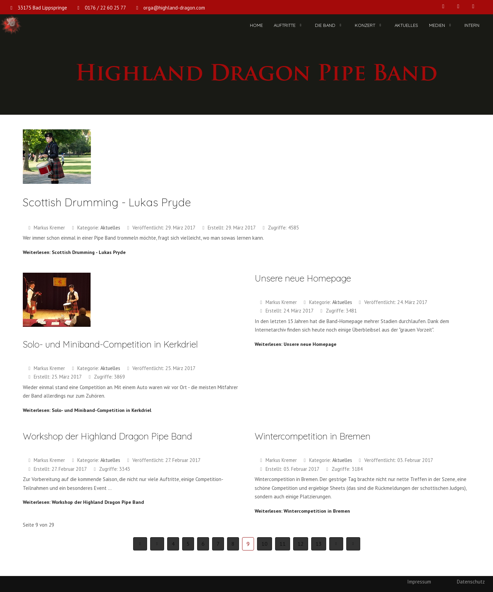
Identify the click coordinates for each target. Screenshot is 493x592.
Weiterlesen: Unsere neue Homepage (295, 344)
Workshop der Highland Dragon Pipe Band (107, 436)
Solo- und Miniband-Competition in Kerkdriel (110, 344)
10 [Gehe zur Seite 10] (264, 543)
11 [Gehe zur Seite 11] (283, 543)
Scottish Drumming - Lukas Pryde (107, 202)
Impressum (419, 581)
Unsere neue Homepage (303, 278)
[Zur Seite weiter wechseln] (336, 544)
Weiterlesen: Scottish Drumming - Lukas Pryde (74, 252)
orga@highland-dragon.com (174, 7)
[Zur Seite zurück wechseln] (157, 544)
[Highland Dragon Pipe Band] (11, 25)
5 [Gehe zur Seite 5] (188, 543)
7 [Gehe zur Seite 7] (218, 543)
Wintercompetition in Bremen (312, 436)
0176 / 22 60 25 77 (105, 7)
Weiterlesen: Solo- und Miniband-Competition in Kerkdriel (87, 410)
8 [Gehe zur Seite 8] (233, 543)
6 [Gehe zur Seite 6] (203, 543)
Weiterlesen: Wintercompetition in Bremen (302, 511)
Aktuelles (110, 227)
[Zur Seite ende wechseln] (353, 544)
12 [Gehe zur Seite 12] (301, 543)
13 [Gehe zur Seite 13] (319, 543)
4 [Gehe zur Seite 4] (173, 543)
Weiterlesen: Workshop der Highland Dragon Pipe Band (83, 502)
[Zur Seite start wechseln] (140, 544)
